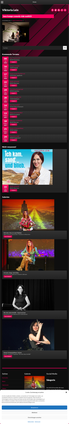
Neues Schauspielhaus (16, 128)
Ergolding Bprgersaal (16, 89)
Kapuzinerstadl (14, 136)
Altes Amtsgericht (15, 97)
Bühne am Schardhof (16, 112)
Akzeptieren (34, 407)
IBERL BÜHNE (14, 81)
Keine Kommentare (17, 20)
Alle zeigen (8, 236)
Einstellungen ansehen (34, 417)
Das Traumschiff (15, 58)
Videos (4, 388)
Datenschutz (31, 421)
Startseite (5, 378)
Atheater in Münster (16, 120)
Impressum (37, 421)
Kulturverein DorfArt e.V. (17, 73)
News (3, 381)
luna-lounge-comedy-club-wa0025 (17, 16)
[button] (66, 392)
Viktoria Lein (10, 10)
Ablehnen (34, 412)
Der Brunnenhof (15, 105)
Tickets (13, 62)
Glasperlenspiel (14, 66)
